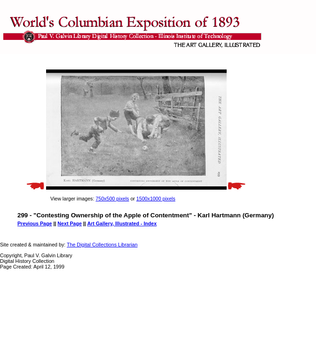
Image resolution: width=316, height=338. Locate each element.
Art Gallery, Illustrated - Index (122, 223)
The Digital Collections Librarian (102, 244)
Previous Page (34, 223)
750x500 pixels (112, 198)
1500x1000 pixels (155, 198)
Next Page (69, 223)
